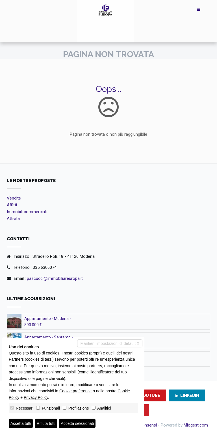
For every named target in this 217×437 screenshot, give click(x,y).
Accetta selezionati (77, 423)
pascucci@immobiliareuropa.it (55, 278)
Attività (13, 218)
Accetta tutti (20, 423)
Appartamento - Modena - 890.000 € (47, 321)
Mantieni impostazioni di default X (109, 343)
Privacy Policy (36, 397)
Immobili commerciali (27, 211)
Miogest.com (196, 425)
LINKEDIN (187, 395)
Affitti (12, 204)
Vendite (14, 198)
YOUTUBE (147, 395)
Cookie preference (75, 391)
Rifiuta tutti (46, 423)
